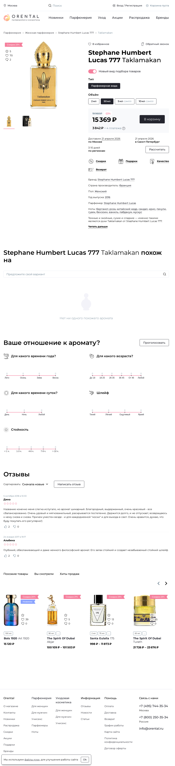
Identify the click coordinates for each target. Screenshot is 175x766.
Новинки (56, 18)
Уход (102, 18)
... (58, 633)
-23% (108, 113)
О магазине (10, 706)
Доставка (110, 712)
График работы (114, 725)
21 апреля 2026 (111, 138)
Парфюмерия (81, 18)
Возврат (109, 719)
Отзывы (86, 706)
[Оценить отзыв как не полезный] (14, 526)
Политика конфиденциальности (118, 740)
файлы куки (32, 759)
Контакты (9, 712)
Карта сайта (112, 731)
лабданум (125, 212)
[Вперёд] (166, 583)
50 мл (137, 633)
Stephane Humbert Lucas (120, 203)
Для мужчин (39, 712)
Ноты (35, 731)
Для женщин (40, 706)
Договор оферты (115, 748)
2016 (107, 197)
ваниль (113, 212)
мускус (137, 212)
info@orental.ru (151, 728)
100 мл (8, 633)
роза (112, 209)
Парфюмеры (40, 725)
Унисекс (37, 719)
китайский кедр (127, 209)
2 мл (94, 633)
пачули (161, 209)
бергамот (102, 209)
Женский (101, 191)
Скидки (8, 731)
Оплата (109, 706)
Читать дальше (98, 226)
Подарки (9, 744)
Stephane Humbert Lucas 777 (116, 179)
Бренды (162, 18)
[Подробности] (123, 128)
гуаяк (91, 212)
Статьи (85, 719)
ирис (152, 209)
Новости (86, 712)
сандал (143, 209)
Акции (117, 18)
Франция (125, 185)
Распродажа (139, 18)
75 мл (101, 633)
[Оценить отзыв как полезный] (5, 526)
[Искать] (164, 274)
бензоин (102, 212)
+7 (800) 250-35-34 (153, 717)
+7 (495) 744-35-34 (153, 706)
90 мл (51, 633)
